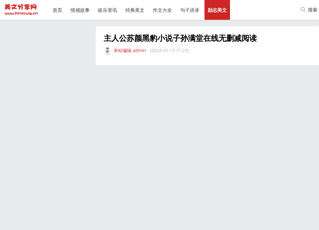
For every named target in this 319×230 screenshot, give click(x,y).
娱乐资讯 (107, 10)
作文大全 (162, 10)
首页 (57, 10)
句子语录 (189, 10)
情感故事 (80, 10)
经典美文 (135, 10)
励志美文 (217, 10)
